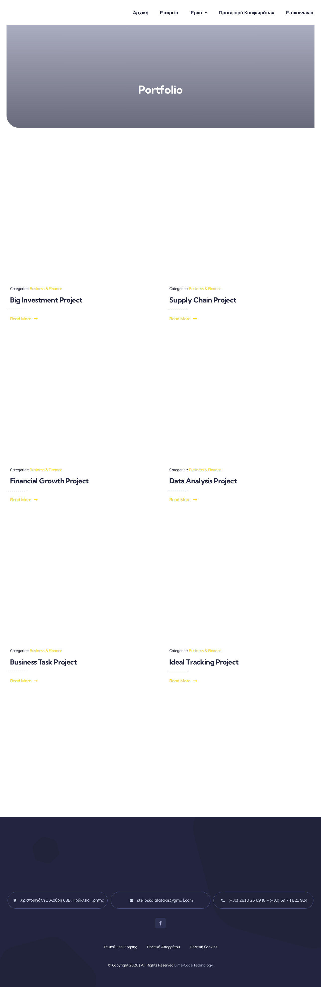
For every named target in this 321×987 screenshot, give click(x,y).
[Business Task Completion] (81, 522)
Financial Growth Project (49, 480)
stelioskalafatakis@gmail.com (165, 900)
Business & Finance (46, 288)
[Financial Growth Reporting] (81, 341)
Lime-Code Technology (193, 965)
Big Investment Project (46, 299)
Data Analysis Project (203, 480)
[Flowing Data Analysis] (240, 341)
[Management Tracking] (240, 522)
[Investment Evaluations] (81, 160)
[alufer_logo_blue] (45, 7)
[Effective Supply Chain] (240, 160)
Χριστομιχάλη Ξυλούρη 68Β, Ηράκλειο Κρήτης (62, 900)
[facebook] (160, 923)
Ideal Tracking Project (204, 661)
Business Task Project (43, 661)
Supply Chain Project (202, 299)
